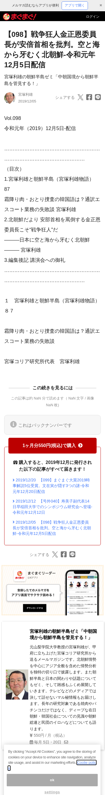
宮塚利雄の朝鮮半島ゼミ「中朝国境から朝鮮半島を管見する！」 (63, 634)
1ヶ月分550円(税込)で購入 (52, 445)
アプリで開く (75, 5)
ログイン (92, 17)
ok (52, 785)
